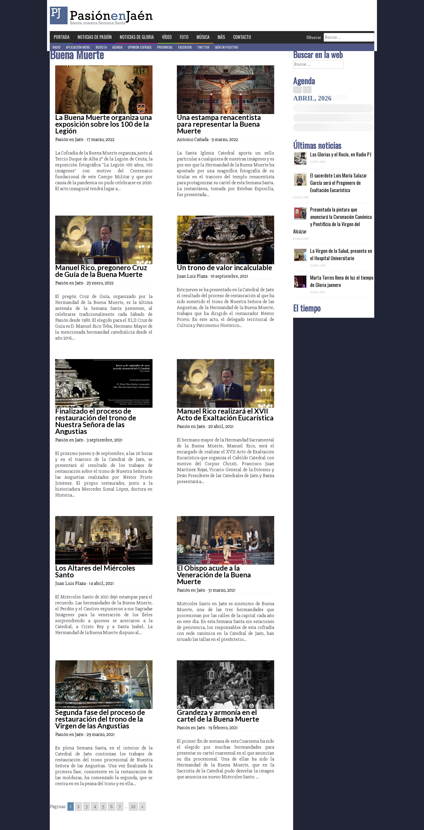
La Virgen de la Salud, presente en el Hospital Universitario (341, 254)
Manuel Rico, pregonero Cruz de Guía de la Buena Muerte (101, 271)
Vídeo (167, 37)
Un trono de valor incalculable (224, 267)
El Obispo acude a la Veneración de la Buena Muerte (214, 575)
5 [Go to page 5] (103, 806)
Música (203, 37)
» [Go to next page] (142, 806)
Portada (61, 37)
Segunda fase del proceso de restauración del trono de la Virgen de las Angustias (100, 719)
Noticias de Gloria (137, 37)
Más (221, 37)
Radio (56, 47)
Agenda (117, 47)
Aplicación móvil (78, 47)
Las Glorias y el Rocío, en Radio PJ (340, 154)
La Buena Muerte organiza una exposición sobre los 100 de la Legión (103, 124)
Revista (101, 47)
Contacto (242, 37)
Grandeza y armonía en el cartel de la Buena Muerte (218, 715)
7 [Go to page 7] (120, 806)
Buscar (313, 37)
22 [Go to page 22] (133, 806)
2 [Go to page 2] (78, 806)
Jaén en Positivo (226, 47)
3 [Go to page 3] (86, 806)
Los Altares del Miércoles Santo (95, 571)
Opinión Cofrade (140, 47)
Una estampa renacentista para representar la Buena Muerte (219, 124)
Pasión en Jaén (103, 15)
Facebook (185, 47)
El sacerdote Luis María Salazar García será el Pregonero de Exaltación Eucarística (338, 182)
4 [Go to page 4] (95, 806)
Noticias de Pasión (95, 37)
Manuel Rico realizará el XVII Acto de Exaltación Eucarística (225, 414)
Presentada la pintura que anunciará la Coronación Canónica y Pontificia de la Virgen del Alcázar (332, 220)
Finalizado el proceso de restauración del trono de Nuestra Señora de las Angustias (95, 421)
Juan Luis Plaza (192, 276)
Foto (184, 37)
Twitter (203, 47)
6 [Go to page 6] (111, 806)
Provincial (165, 47)
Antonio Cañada (192, 139)
